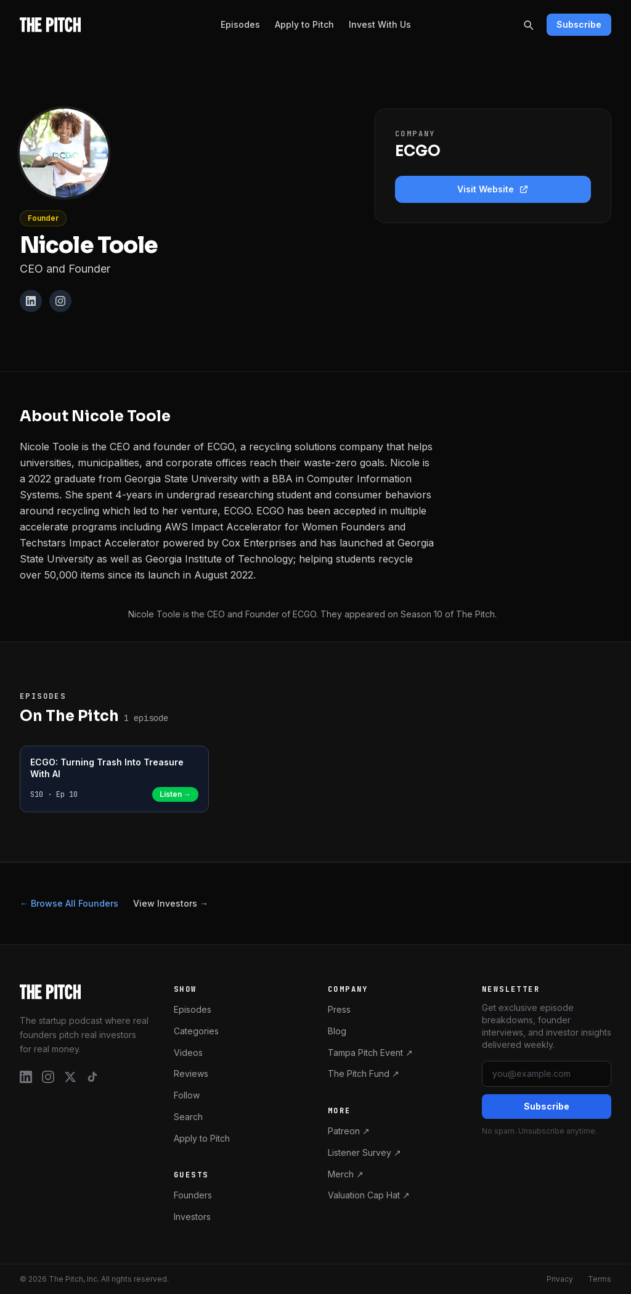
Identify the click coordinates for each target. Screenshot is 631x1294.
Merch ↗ (346, 1174)
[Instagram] (60, 301)
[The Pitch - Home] (50, 24)
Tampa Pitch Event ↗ (370, 1052)
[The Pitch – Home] (84, 991)
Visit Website (493, 189)
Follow (187, 1095)
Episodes (240, 24)
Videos (188, 1052)
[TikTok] (92, 1077)
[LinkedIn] (31, 301)
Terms (599, 1279)
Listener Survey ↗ (364, 1152)
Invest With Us (380, 24)
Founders (193, 1195)
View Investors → (170, 903)
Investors (192, 1216)
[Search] (528, 25)
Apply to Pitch (304, 24)
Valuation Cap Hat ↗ (369, 1195)
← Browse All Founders (69, 903)
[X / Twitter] (70, 1077)
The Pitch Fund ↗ (363, 1073)
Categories (196, 1031)
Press (339, 1009)
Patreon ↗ (349, 1131)
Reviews (191, 1073)
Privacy (560, 1279)
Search (188, 1116)
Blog (337, 1031)
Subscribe (578, 24)
